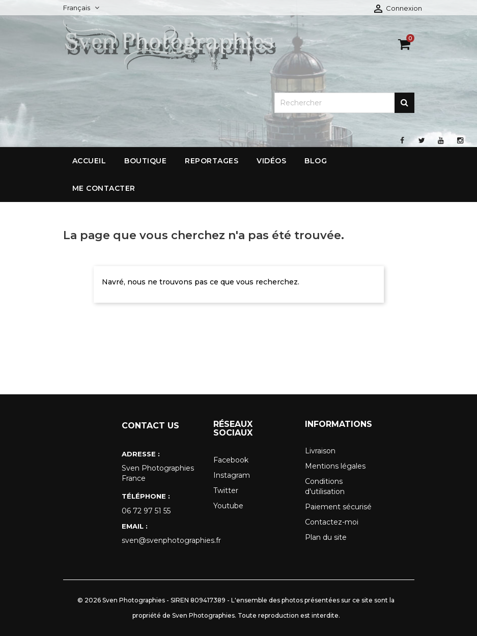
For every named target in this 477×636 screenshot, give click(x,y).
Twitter (225, 490)
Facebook (230, 460)
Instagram (231, 475)
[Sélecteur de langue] (81, 8)
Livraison (320, 450)
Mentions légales (335, 466)
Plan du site (326, 537)
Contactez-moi (331, 522)
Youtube (228, 505)
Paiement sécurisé (338, 506)
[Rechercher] (344, 103)
